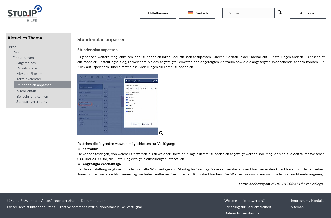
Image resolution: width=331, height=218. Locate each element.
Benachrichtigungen (32, 96)
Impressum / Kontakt (307, 200)
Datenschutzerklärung (241, 213)
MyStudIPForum (29, 73)
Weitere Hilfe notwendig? (244, 200)
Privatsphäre (26, 68)
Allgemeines (26, 63)
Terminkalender (28, 79)
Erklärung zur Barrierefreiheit (247, 207)
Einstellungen (23, 57)
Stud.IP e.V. (19, 200)
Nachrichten (26, 91)
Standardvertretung (31, 101)
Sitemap (297, 207)
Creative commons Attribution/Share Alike (91, 207)
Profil (13, 47)
